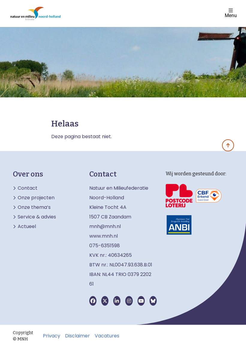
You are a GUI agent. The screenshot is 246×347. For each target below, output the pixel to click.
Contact (27, 188)
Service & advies (37, 217)
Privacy (51, 336)
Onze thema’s (34, 207)
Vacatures (107, 336)
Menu (231, 13)
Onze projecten (36, 197)
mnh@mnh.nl (105, 226)
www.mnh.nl (104, 236)
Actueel (27, 226)
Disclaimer (77, 336)
